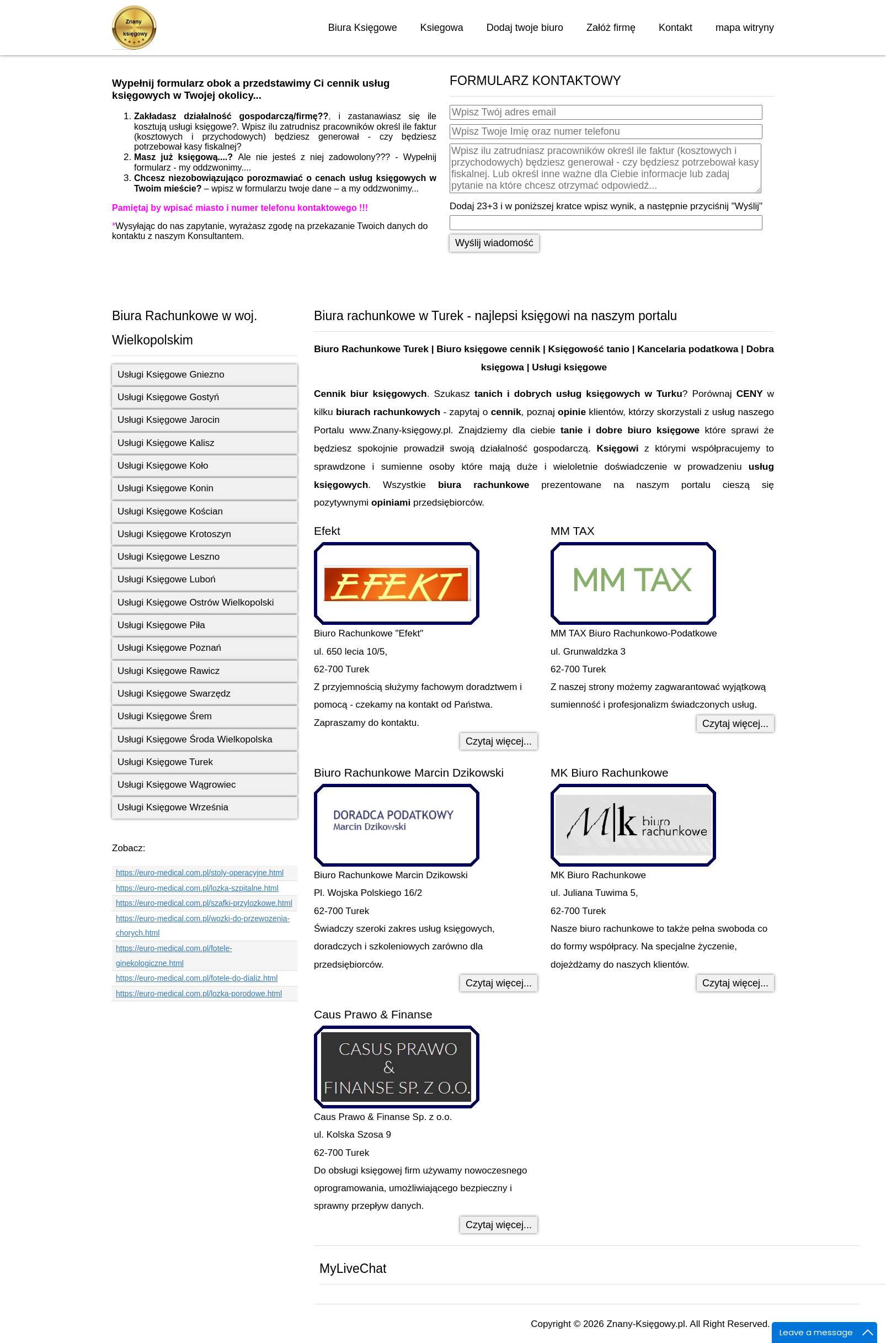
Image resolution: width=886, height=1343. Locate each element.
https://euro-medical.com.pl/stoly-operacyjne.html (200, 872)
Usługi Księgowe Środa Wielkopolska (195, 739)
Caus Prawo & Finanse (373, 1014)
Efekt (327, 530)
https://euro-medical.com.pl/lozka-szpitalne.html (197, 888)
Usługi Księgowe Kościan (170, 511)
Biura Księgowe (362, 27)
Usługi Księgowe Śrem (165, 716)
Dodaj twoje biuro (525, 27)
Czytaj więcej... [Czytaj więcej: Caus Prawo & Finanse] (499, 1224)
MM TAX (573, 530)
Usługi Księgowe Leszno (169, 556)
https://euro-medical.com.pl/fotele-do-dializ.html (196, 978)
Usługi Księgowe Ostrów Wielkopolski (196, 602)
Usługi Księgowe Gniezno (171, 374)
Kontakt (675, 27)
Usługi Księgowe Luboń (167, 579)
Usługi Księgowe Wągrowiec (177, 784)
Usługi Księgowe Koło (163, 465)
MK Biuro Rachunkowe (610, 772)
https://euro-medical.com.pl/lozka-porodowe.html (199, 993)
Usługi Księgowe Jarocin (169, 420)
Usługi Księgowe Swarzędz (174, 693)
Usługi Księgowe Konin (166, 488)
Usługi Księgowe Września (173, 807)
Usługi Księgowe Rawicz (169, 671)
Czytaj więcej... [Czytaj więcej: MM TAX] (735, 723)
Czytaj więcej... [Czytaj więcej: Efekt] (499, 741)
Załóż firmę (611, 27)
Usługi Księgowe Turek (165, 762)
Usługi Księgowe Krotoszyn (174, 534)
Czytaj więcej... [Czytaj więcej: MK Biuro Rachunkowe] (735, 983)
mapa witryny (745, 27)
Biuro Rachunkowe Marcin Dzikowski (409, 772)
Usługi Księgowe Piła (161, 625)
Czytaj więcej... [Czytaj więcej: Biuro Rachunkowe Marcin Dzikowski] (499, 983)
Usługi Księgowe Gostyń (168, 397)
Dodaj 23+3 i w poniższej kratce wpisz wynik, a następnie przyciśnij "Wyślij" (606, 206)
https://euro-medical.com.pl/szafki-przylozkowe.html (204, 903)
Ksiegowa (441, 27)
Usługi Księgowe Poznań (169, 648)
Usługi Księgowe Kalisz (166, 443)
